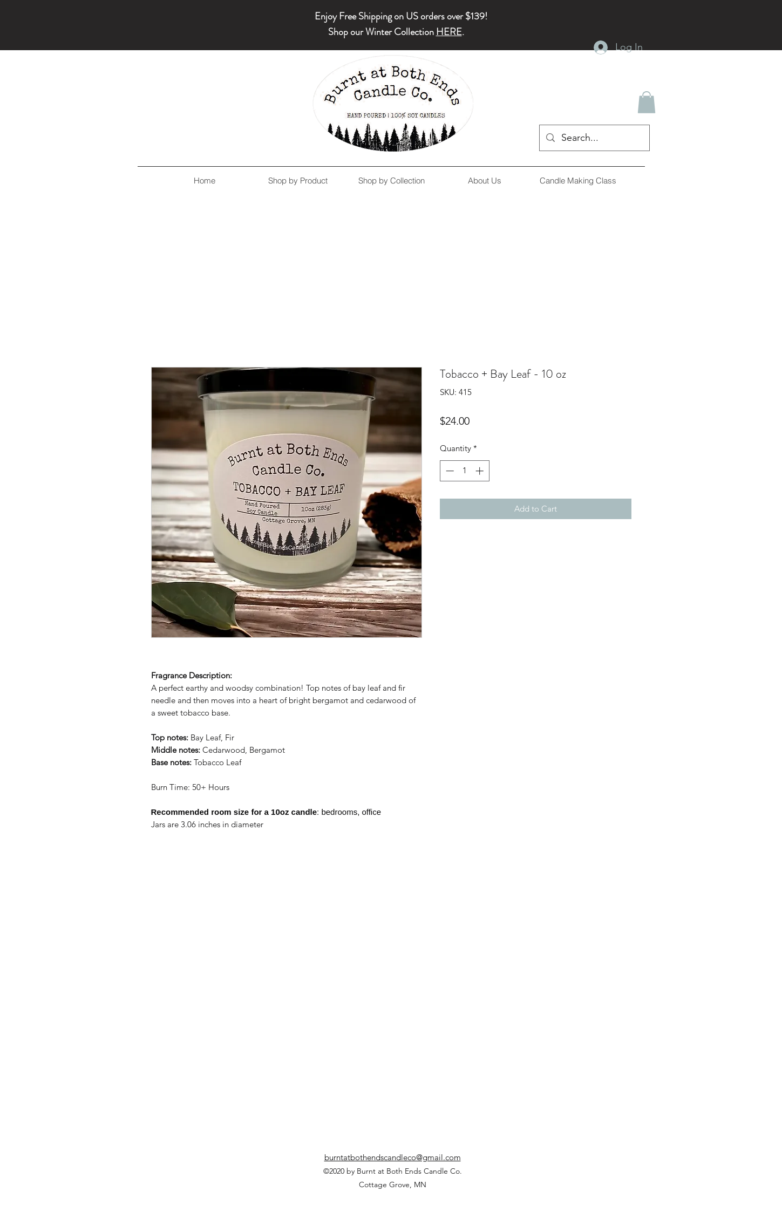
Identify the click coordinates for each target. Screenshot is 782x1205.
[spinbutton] (464, 471)
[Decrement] (448, 471)
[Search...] (594, 138)
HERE (449, 32)
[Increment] (480, 471)
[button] (646, 102)
